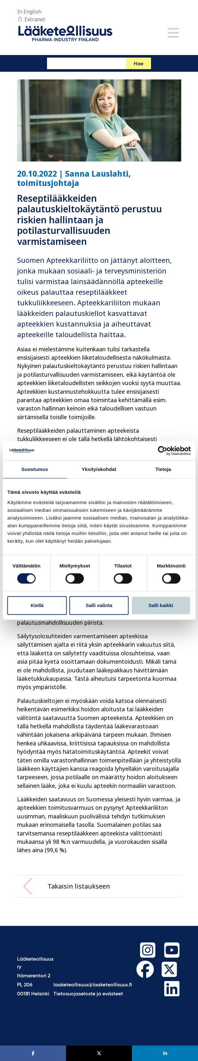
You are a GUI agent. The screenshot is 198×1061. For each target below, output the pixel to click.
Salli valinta (99, 605)
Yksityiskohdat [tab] (99, 469)
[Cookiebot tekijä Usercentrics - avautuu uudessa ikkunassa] (162, 451)
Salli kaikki (160, 605)
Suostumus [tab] (35, 469)
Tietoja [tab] (163, 469)
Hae (138, 64)
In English (29, 11)
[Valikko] (173, 33)
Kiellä (37, 605)
